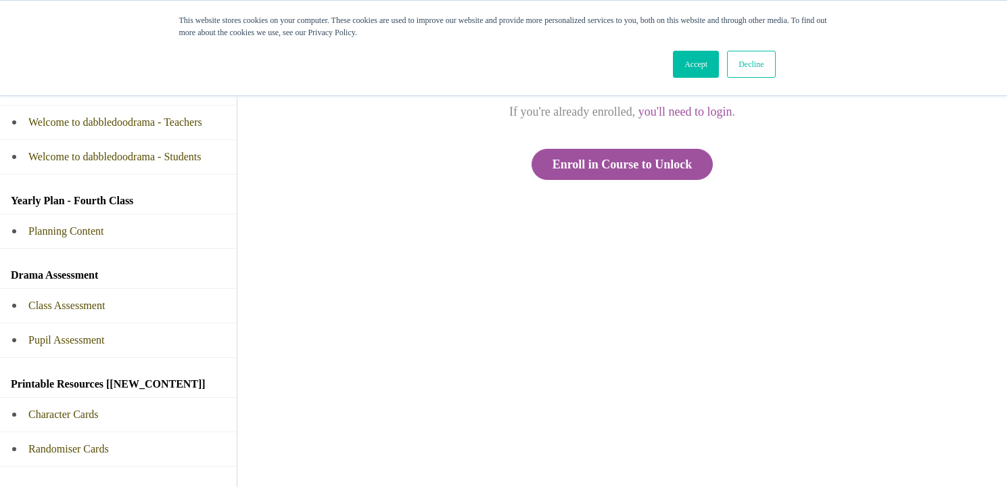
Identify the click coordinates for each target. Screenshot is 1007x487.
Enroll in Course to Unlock (623, 164)
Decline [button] (751, 64)
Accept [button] (695, 64)
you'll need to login (685, 111)
